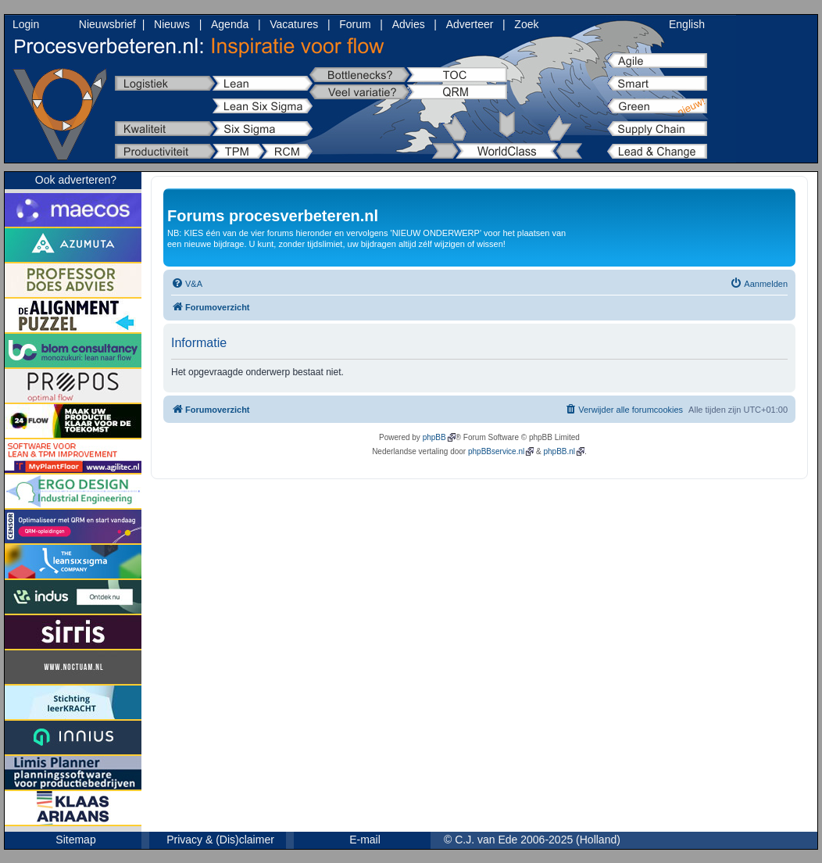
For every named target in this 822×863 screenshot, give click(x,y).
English (687, 24)
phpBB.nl (559, 451)
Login (26, 24)
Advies (408, 24)
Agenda (229, 24)
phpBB (434, 437)
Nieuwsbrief (107, 24)
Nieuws (172, 24)
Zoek (526, 24)
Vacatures (294, 24)
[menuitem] (186, 283)
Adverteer (470, 24)
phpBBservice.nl (496, 451)
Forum (354, 24)
